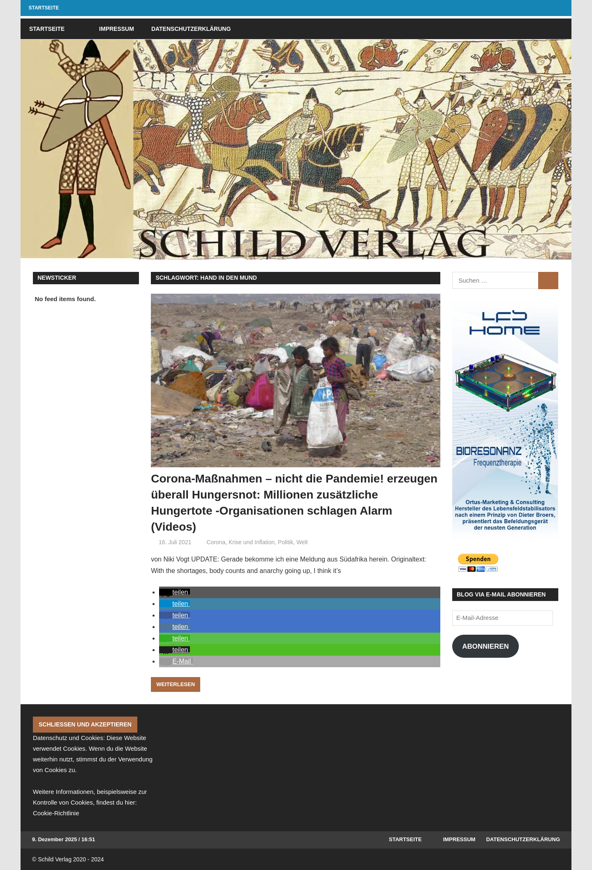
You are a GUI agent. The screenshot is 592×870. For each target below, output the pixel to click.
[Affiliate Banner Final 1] (505, 420)
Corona (215, 542)
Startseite (44, 8)
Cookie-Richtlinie (56, 813)
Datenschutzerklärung (191, 29)
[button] (174, 592)
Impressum (116, 29)
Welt (302, 542)
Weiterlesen (175, 684)
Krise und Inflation (252, 542)
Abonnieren (485, 646)
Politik (285, 542)
